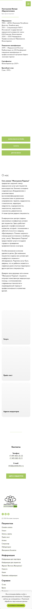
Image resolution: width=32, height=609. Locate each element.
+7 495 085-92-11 (16, 458)
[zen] (8, 514)
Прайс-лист (6, 537)
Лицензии (5, 591)
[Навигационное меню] (28, 4)
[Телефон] (3, 514)
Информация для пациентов (11, 562)
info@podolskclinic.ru (16, 466)
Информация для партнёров (11, 559)
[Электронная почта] (6, 514)
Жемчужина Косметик (9, 550)
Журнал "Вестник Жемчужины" (12, 566)
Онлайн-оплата (7, 527)
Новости (4, 569)
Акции (4, 572)
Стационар (5, 543)
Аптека (4, 540)
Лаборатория (6, 547)
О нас (4, 584)
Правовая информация (9, 575)
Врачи (4, 588)
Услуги (4, 530)
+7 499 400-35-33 (16, 456)
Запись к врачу (7, 534)
